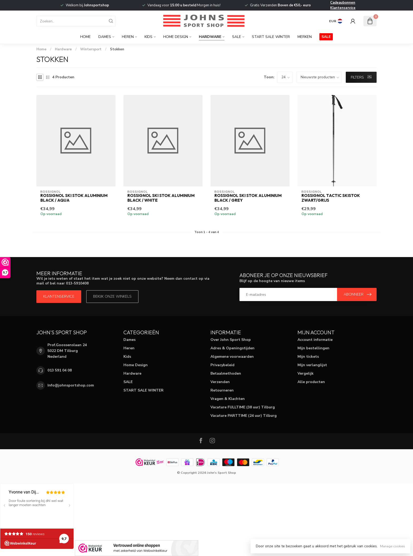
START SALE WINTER (271, 36)
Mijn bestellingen (313, 348)
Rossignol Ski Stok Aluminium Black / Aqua (74, 198)
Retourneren (222, 390)
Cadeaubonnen (342, 2)
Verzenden (220, 381)
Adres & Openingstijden (232, 348)
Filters (361, 77)
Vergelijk (305, 373)
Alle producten (311, 381)
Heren (128, 36)
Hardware (210, 36)
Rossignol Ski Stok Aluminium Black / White (161, 198)
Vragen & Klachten (227, 398)
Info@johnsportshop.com (70, 385)
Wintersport (91, 49)
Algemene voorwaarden (232, 356)
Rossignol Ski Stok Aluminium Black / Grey (248, 198)
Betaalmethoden (225, 373)
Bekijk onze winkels (112, 296)
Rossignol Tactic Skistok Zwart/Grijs (330, 198)
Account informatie (315, 339)
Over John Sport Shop (230, 339)
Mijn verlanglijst (312, 365)
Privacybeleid (222, 365)
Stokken (117, 49)
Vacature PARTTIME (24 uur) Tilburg (243, 415)
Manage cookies (392, 546)
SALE (236, 36)
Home (85, 36)
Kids (148, 36)
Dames (104, 36)
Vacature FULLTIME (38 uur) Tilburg (242, 407)
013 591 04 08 (59, 370)
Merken (304, 36)
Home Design (175, 36)
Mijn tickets (308, 356)
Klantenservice (343, 8)
